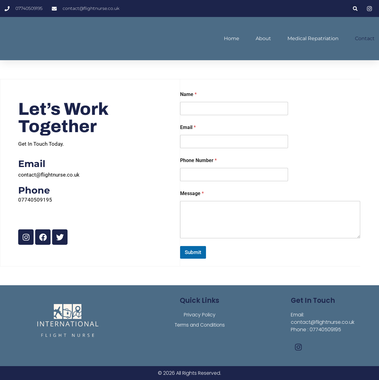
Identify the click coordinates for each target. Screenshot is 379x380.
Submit (193, 252)
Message (192, 193)
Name (188, 94)
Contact (365, 38)
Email (188, 127)
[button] (355, 8)
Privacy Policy (199, 314)
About (263, 38)
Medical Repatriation (313, 38)
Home (231, 38)
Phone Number (198, 160)
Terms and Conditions (199, 325)
